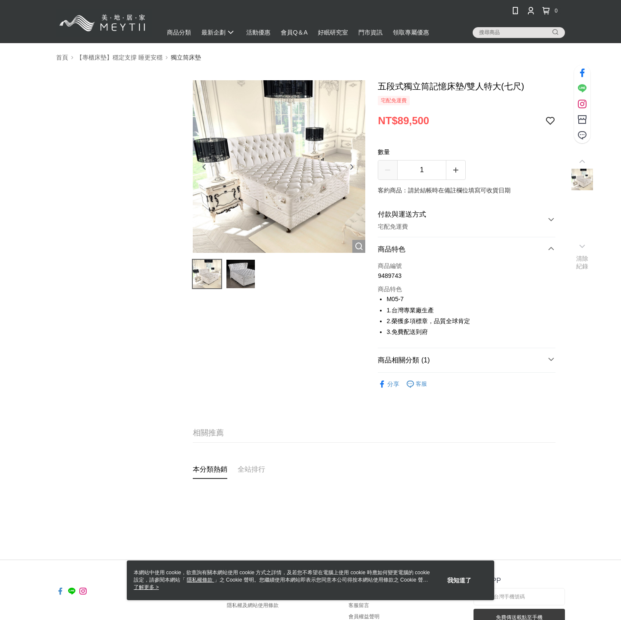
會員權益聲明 (364, 617)
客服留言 (358, 605)
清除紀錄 (582, 262)
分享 (388, 384)
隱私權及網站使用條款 (253, 605)
